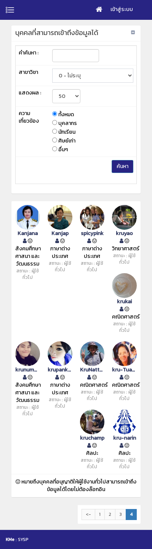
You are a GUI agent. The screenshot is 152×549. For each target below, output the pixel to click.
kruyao (124, 233)
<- (88, 514)
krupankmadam (60, 370)
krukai (124, 302)
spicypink (92, 233)
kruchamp (92, 438)
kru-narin (124, 438)
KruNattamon (92, 370)
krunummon (27, 370)
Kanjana (28, 233)
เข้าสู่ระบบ (121, 9)
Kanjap (60, 233)
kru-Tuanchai (124, 370)
